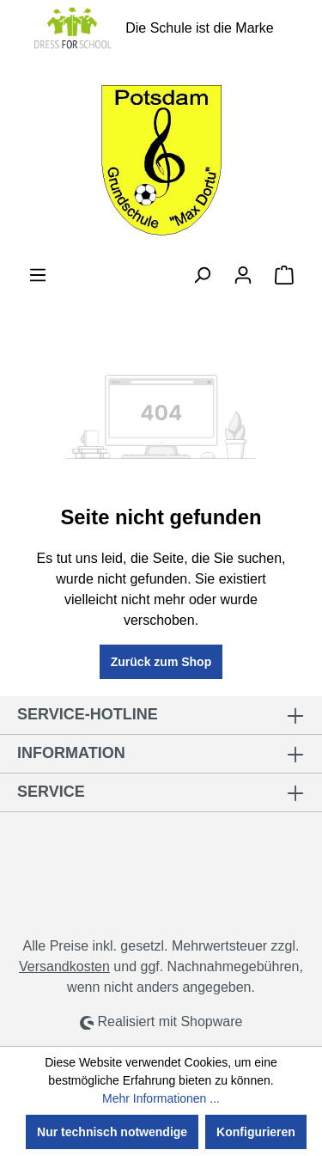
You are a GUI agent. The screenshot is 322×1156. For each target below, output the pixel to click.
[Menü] (37, 275)
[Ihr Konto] (243, 275)
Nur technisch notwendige (112, 1132)
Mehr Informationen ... (161, 1098)
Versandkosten (64, 966)
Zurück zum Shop (161, 662)
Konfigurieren (255, 1132)
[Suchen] (201, 275)
